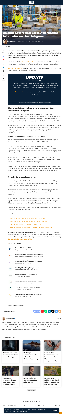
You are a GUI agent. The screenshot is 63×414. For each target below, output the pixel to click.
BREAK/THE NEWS (7, 375)
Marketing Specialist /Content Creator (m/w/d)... (28, 281)
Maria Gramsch (13, 41)
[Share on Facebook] (3, 56)
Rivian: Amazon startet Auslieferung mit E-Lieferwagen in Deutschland (31, 227)
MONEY (5, 29)
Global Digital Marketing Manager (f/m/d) (27, 268)
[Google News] (26, 402)
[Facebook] (24, 402)
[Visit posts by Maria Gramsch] (5, 41)
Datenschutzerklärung (36, 102)
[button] (55, 410)
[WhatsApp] (34, 402)
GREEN (26, 350)
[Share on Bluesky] (3, 75)
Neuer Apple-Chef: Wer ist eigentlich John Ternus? (30, 381)
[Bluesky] (37, 402)
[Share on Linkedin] (3, 67)
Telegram (21, 305)
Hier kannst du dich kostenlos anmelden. (20, 239)
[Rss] (39, 402)
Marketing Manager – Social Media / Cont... (27, 274)
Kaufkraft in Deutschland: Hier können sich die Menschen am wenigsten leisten (51, 357)
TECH (10, 350)
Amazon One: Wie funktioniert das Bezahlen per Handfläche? (28, 218)
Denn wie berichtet (15, 68)
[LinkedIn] (60, 319)
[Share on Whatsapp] (3, 64)
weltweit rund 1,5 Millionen (28, 62)
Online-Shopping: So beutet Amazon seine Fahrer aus (26, 224)
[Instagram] (28, 402)
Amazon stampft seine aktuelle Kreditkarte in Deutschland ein (28, 221)
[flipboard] (32, 402)
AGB (49, 102)
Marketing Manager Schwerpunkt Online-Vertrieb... (29, 254)
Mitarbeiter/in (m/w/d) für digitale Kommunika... (28, 261)
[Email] (59, 311)
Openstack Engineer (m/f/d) (23, 248)
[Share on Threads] (3, 71)
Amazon (15, 305)
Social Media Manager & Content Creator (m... (28, 288)
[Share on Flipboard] (3, 60)
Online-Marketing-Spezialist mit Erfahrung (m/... (28, 294)
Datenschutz (24, 411)
